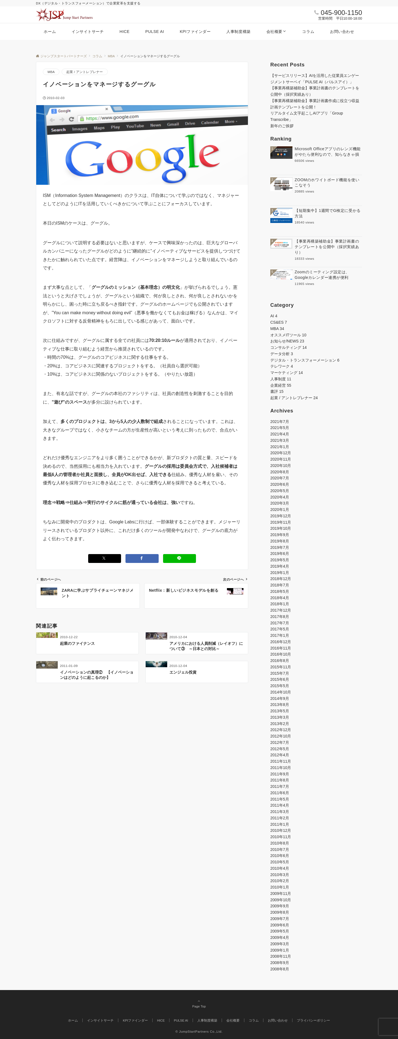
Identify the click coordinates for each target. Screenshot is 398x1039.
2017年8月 (279, 616)
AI (273, 316)
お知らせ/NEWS (287, 341)
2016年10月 (280, 654)
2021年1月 (279, 447)
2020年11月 (280, 459)
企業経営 (280, 385)
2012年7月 (279, 742)
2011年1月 (279, 824)
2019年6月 (279, 553)
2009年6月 (279, 925)
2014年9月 (279, 698)
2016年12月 (280, 642)
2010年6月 (279, 855)
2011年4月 (279, 805)
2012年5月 (279, 749)
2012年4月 (279, 755)
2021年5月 (279, 427)
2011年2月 (279, 818)
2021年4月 (279, 434)
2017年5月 (279, 629)
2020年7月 (279, 478)
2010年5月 (279, 862)
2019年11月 (280, 522)
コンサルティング (288, 347)
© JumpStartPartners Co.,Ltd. (199, 1031)
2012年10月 (280, 736)
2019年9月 (279, 535)
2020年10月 (280, 465)
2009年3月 (279, 944)
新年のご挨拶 (282, 126)
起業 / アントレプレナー (84, 72)
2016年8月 (279, 660)
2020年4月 (279, 497)
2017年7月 (279, 623)
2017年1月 (279, 635)
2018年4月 (279, 598)
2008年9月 (279, 962)
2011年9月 (279, 774)
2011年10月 (280, 767)
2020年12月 (280, 453)
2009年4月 (279, 937)
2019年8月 (279, 541)
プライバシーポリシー (313, 1020)
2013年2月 (279, 723)
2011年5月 (279, 799)
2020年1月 (279, 509)
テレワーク (281, 366)
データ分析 (281, 354)
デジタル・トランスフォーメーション (304, 360)
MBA (51, 72)
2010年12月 (280, 830)
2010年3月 (279, 874)
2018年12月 (280, 578)
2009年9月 (279, 906)
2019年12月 (280, 516)
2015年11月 (280, 667)
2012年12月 (280, 730)
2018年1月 (279, 604)
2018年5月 (279, 591)
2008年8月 (279, 969)
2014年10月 (280, 692)
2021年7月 (279, 421)
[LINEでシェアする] (179, 558)
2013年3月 (279, 717)
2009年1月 (279, 950)
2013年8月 (279, 704)
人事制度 (280, 379)
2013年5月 (279, 711)
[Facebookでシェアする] (142, 558)
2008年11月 (280, 956)
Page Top (199, 1003)
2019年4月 (279, 566)
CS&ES (278, 322)
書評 (277, 391)
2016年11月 (280, 648)
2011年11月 (280, 761)
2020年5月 (279, 491)
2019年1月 (279, 572)
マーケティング (286, 372)
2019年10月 (280, 528)
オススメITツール (288, 335)
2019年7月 (279, 547)
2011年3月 (279, 811)
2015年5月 (279, 686)
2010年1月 (279, 887)
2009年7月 (279, 918)
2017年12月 (280, 610)
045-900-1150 (341, 12)
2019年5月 (279, 560)
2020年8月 (279, 472)
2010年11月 (280, 837)
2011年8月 (279, 780)
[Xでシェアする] (104, 558)
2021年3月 (279, 440)
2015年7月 (279, 673)
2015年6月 (279, 679)
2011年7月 (279, 786)
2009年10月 (280, 900)
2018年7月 (279, 585)
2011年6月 (279, 793)
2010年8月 (279, 843)
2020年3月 (279, 503)
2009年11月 (280, 893)
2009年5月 (279, 931)
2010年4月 (279, 868)
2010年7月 (279, 849)
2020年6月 (279, 484)
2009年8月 (279, 912)
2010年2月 (279, 881)
